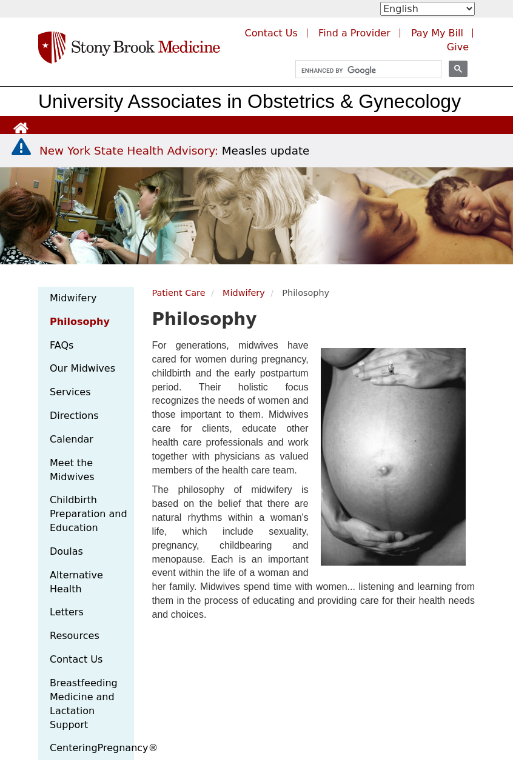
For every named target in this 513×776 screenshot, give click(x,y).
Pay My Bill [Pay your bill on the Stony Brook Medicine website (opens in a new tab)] (437, 33)
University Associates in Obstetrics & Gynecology (249, 101)
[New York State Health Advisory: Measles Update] (174, 150)
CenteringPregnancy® (92, 748)
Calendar (71, 439)
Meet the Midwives (72, 470)
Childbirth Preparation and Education (88, 514)
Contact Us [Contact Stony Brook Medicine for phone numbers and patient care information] (271, 33)
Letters (67, 612)
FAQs (61, 345)
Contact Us (76, 659)
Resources (74, 635)
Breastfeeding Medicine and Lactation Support (84, 704)
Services (70, 392)
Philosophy (80, 321)
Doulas (66, 551)
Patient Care (179, 293)
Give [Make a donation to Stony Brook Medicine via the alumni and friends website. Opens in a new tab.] (458, 47)
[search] (362, 71)
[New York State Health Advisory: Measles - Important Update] (21, 147)
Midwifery (73, 298)
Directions (74, 415)
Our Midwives (82, 368)
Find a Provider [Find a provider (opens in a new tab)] (354, 33)
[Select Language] (427, 9)
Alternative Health (76, 582)
